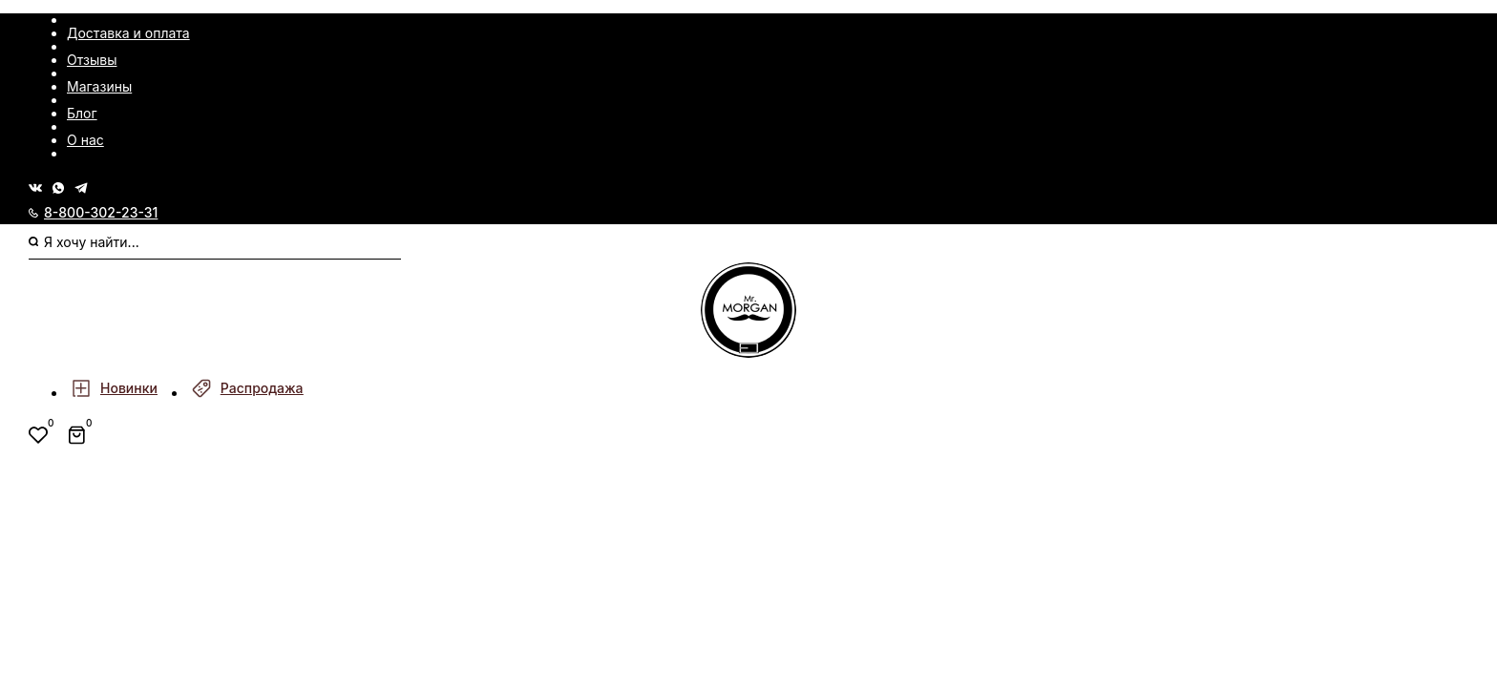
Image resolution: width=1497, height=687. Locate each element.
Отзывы (91, 60)
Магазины (99, 86)
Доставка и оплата (128, 33)
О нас (85, 140)
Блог (82, 113)
